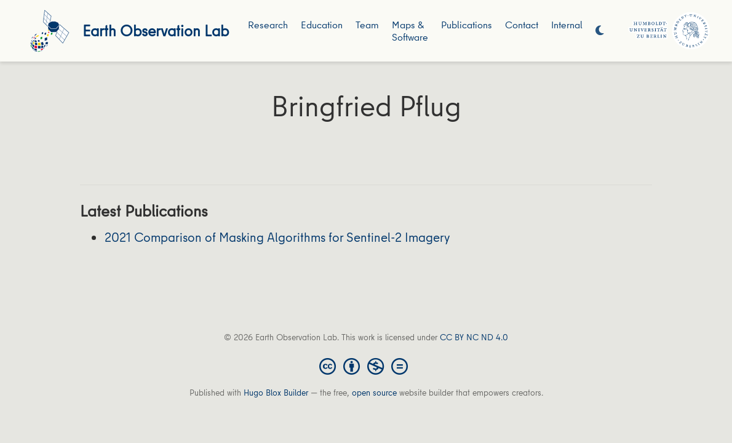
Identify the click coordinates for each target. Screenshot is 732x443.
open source (374, 392)
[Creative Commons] (366, 365)
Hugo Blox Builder (276, 392)
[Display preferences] (599, 31)
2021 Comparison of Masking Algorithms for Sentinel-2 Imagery (277, 237)
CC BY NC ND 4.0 (474, 337)
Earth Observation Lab (155, 30)
